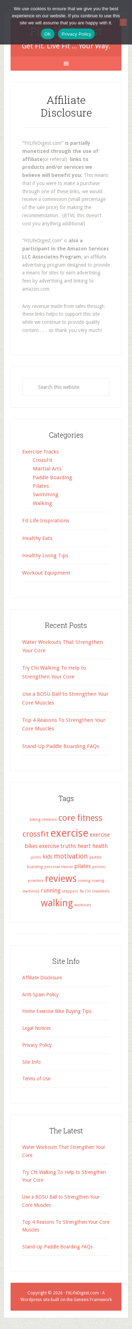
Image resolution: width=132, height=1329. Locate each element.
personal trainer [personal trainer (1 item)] (58, 867)
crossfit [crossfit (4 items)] (36, 833)
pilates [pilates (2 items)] (82, 866)
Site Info (31, 1062)
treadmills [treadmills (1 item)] (101, 891)
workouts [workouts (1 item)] (82, 905)
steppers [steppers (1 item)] (70, 891)
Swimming (45, 494)
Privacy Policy (37, 1045)
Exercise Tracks (40, 452)
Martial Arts (47, 468)
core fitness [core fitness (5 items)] (80, 818)
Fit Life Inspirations (45, 520)
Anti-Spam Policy (40, 994)
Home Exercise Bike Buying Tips (56, 1011)
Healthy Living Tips (45, 555)
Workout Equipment (46, 573)
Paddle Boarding (52, 477)
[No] (123, 22)
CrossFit (42, 460)
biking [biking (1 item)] (35, 819)
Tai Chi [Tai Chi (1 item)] (85, 891)
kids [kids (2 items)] (47, 856)
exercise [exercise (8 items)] (69, 833)
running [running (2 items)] (51, 890)
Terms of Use (36, 1078)
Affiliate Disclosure (42, 977)
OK (47, 34)
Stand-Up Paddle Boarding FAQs (60, 746)
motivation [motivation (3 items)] (71, 856)
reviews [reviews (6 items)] (61, 878)
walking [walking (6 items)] (57, 902)
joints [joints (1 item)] (36, 857)
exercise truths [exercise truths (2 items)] (57, 846)
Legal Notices (36, 1028)
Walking (42, 503)
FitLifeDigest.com (82, 1293)
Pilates (41, 486)
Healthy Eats (37, 538)
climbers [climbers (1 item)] (49, 819)
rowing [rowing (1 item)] (84, 880)
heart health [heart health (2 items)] (92, 846)
